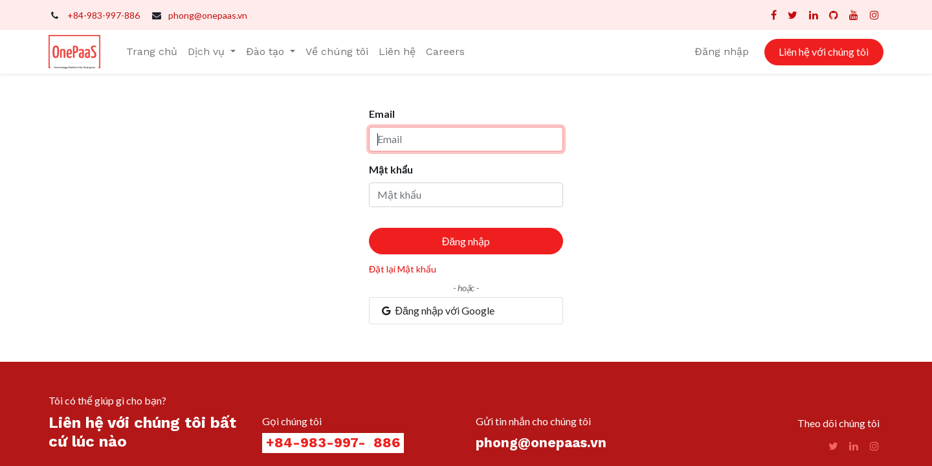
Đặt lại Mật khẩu (402, 268)
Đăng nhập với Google (437, 310)
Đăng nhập (721, 51)
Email (382, 113)
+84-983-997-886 (103, 15)
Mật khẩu (391, 169)
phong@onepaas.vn (207, 15)
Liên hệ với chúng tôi (824, 51)
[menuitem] (152, 52)
